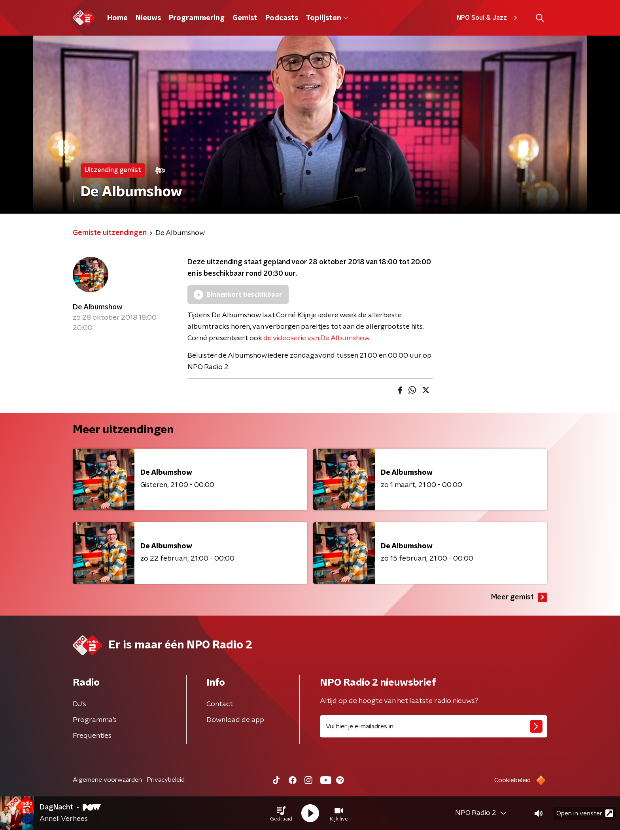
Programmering (197, 18)
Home (117, 18)
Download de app (235, 720)
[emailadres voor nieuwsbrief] (433, 726)
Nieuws (148, 18)
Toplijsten (327, 18)
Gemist (244, 18)
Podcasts (281, 18)
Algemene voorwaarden (107, 780)
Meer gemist (519, 597)
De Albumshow (98, 307)
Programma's (95, 720)
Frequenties (92, 735)
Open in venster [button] (584, 813)
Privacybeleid (166, 780)
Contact (219, 704)
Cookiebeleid (512, 780)
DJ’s (79, 704)
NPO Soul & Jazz (488, 18)
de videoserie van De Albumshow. (316, 338)
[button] (281, 813)
